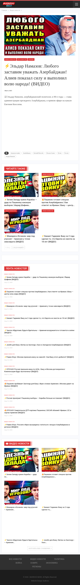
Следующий (18, 247)
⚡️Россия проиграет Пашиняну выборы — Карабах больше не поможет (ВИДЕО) (37, 398)
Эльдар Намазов (10, 156)
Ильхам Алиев (50, 153)
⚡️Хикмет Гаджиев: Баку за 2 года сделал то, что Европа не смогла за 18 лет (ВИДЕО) (39, 318)
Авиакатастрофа (15, 153)
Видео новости (10, 59)
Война (19, 563)
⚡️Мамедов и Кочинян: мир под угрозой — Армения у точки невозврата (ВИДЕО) (37, 306)
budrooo (46, 581)
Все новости (22, 59)
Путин (59, 153)
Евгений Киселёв (38, 153)
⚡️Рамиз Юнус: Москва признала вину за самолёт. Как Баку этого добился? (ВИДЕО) (39, 357)
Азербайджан (26, 153)
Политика (59, 559)
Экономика (52, 563)
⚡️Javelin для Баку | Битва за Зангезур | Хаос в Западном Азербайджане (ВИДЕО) (37, 345)
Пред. (8, 247)
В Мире (34, 563)
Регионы (36, 567)
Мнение (31, 59)
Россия (66, 153)
